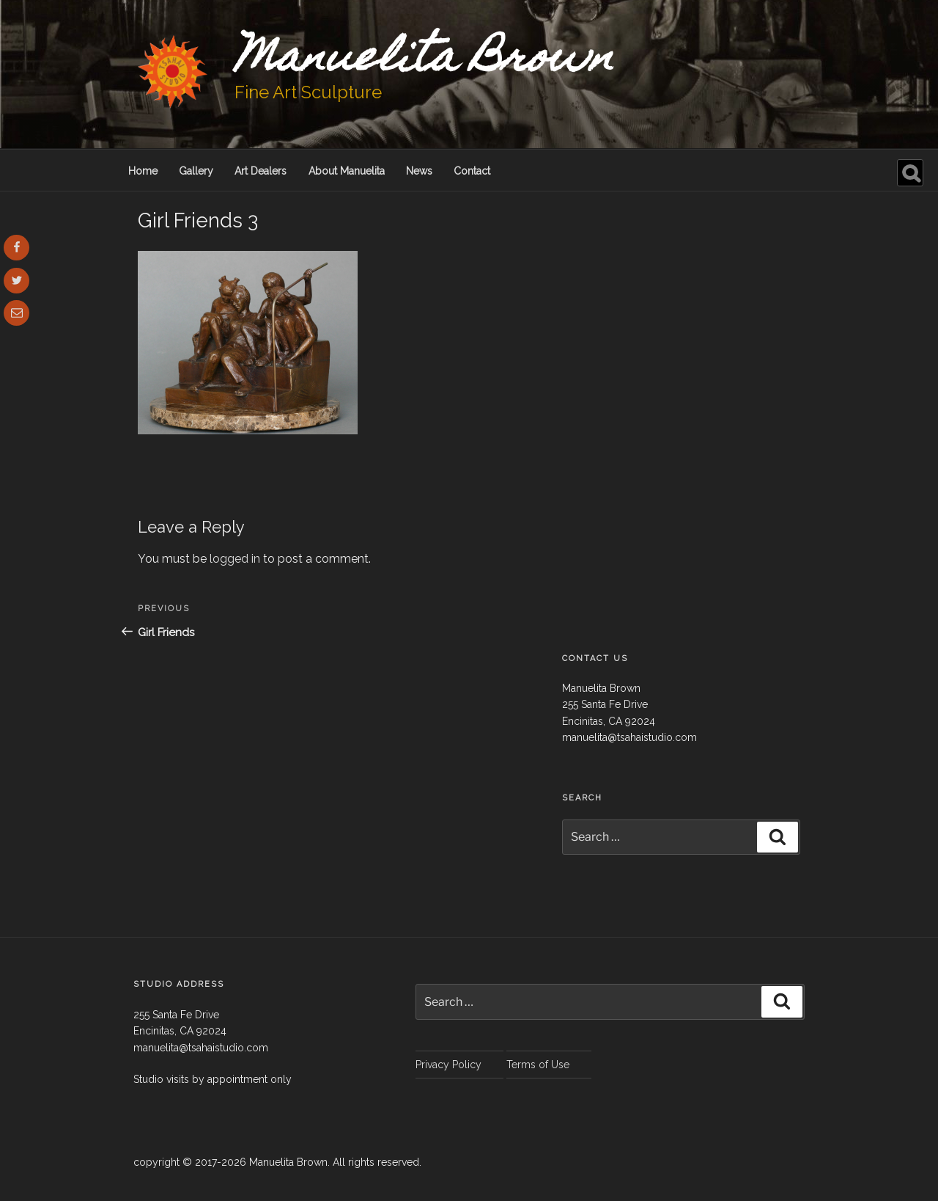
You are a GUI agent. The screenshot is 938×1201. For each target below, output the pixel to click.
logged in (235, 559)
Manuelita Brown (424, 60)
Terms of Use (537, 1064)
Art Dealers (260, 171)
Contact (472, 171)
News (419, 171)
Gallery (196, 171)
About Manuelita (347, 171)
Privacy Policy (448, 1064)
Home (143, 171)
